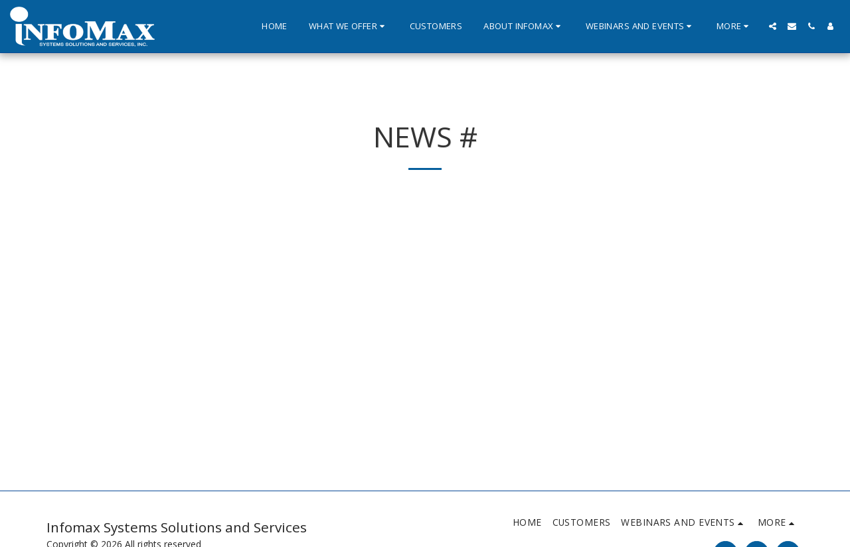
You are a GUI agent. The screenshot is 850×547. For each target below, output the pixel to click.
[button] (348, 26)
